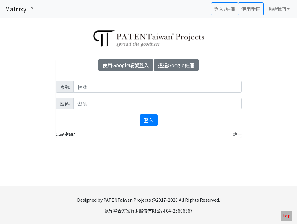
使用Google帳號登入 (126, 65)
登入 (149, 120)
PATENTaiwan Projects (127, 200)
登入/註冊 (224, 9)
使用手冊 (251, 9)
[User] (157, 87)
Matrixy (19, 8)
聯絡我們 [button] (277, 9)
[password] (157, 103)
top (286, 216)
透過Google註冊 (176, 65)
